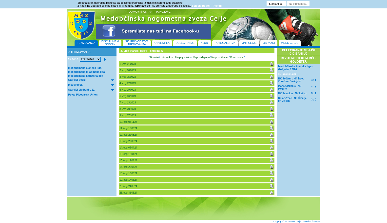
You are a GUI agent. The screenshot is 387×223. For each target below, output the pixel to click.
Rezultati (154, 57)
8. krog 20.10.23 (127, 108)
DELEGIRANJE (185, 42)
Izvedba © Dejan (311, 221)
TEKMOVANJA (86, 42)
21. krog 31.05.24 (128, 192)
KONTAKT (147, 11)
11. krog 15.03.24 (128, 128)
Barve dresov (236, 57)
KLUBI (205, 42)
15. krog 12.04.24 (128, 153)
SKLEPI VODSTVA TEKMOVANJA (136, 43)
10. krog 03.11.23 (128, 121)
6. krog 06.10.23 (127, 96)
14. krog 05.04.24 (128, 147)
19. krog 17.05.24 (128, 179)
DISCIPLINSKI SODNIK (110, 43)
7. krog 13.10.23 (127, 102)
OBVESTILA (162, 42)
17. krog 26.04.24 (128, 166)
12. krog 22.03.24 (128, 134)
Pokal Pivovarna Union (82, 94)
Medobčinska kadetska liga (85, 75)
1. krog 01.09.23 (127, 63)
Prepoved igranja (201, 57)
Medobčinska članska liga (84, 67)
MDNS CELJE (289, 42)
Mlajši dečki (75, 84)
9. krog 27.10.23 (127, 115)
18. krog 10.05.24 (128, 173)
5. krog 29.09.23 (127, 89)
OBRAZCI (269, 42)
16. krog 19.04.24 (128, 160)
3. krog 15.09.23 (127, 76)
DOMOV (134, 11)
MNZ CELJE (249, 42)
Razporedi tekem (219, 57)
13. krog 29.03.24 (128, 141)
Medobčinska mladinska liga (86, 71)
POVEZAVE (163, 11)
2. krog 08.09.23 (127, 70)
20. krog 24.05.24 (128, 186)
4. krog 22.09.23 (127, 83)
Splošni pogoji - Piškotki (207, 5)
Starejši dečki (77, 79)
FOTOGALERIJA (225, 42)
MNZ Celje (295, 221)
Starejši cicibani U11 (81, 89)
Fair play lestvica (183, 57)
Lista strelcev (167, 57)
